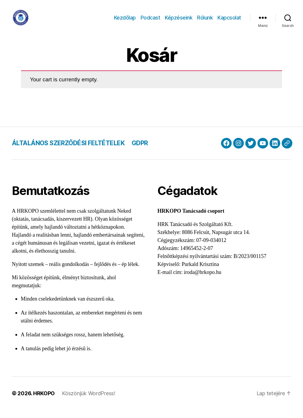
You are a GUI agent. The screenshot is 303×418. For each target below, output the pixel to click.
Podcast (150, 21)
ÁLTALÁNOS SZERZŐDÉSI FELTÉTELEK (68, 150)
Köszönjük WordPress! (88, 401)
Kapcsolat (229, 21)
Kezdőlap (125, 21)
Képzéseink (178, 21)
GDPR (140, 150)
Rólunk (205, 21)
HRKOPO (44, 401)
